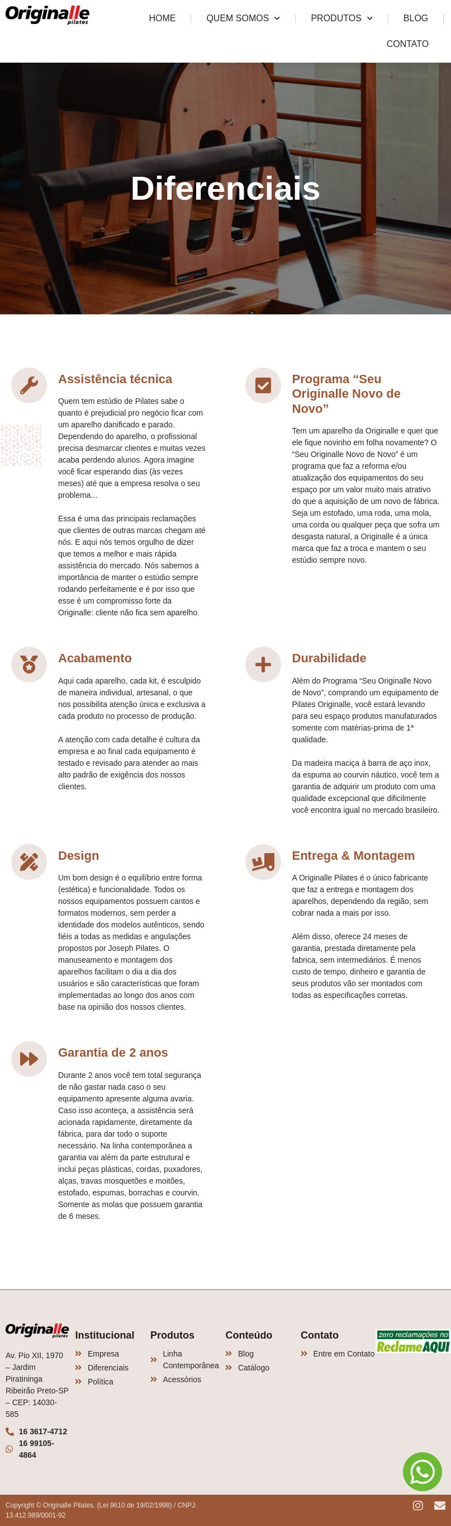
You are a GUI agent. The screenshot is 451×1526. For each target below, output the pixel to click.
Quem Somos (243, 18)
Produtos (341, 18)
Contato (408, 44)
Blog (415, 18)
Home (162, 18)
